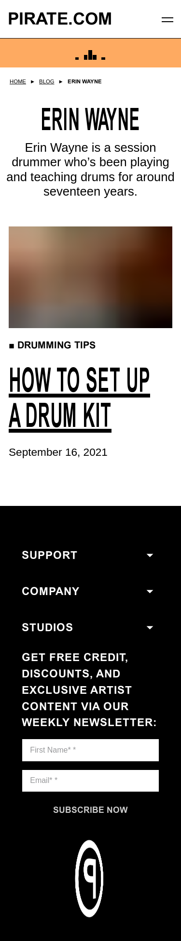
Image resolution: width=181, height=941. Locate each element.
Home (18, 81)
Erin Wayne (85, 81)
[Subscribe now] (90, 810)
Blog (46, 81)
